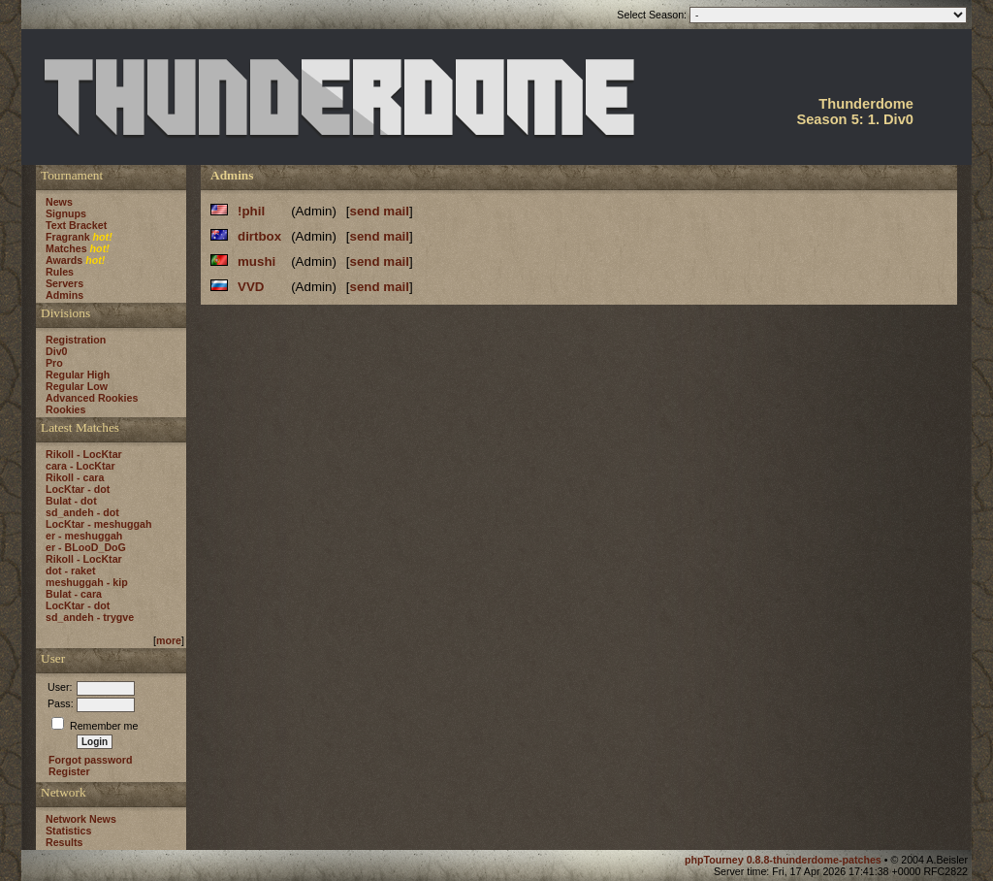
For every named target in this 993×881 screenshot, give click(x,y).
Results (64, 842)
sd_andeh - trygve (90, 617)
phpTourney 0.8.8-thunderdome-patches (784, 859)
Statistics (68, 830)
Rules (60, 271)
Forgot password (90, 760)
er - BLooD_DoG (86, 547)
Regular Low (77, 386)
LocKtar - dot (78, 489)
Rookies (65, 409)
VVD (251, 286)
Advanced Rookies (92, 398)
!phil (251, 211)
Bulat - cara (74, 594)
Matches (66, 248)
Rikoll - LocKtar (84, 454)
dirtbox (259, 236)
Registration (76, 339)
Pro (54, 363)
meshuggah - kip (87, 582)
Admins (64, 295)
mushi (256, 261)
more (168, 640)
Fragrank (68, 237)
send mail (379, 211)
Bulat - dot (71, 500)
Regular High (78, 374)
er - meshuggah (84, 535)
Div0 (57, 351)
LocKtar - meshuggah (99, 524)
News (59, 202)
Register (69, 771)
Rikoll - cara (75, 477)
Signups (66, 213)
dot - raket (71, 570)
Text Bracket (76, 225)
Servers (64, 283)
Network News (81, 819)
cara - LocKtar (80, 466)
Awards (64, 260)
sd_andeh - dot (82, 512)
